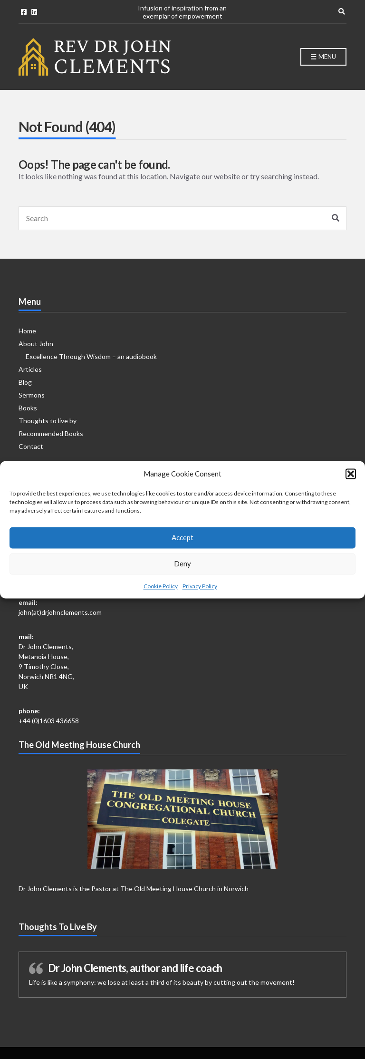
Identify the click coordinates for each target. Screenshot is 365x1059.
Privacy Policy (199, 593)
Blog (25, 382)
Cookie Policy (161, 593)
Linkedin (34, 12)
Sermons (32, 395)
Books (28, 408)
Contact (31, 446)
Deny (182, 571)
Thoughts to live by (48, 421)
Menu (323, 57)
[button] (350, 481)
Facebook (23, 12)
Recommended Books (51, 433)
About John (36, 344)
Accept (182, 545)
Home (27, 331)
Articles (30, 369)
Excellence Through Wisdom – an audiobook (91, 356)
